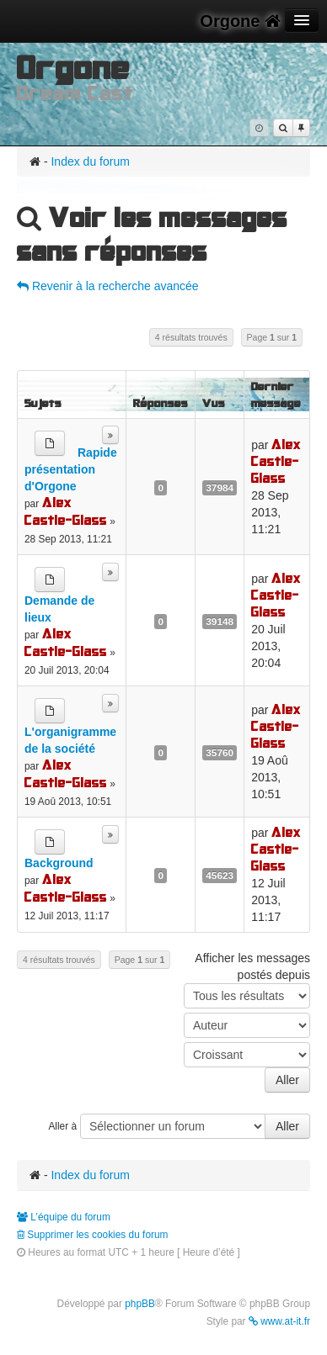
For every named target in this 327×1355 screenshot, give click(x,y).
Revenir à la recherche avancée (108, 286)
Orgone (240, 21)
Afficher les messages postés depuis (247, 979)
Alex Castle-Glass (65, 511)
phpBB (140, 1304)
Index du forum (90, 161)
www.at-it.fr (279, 1321)
